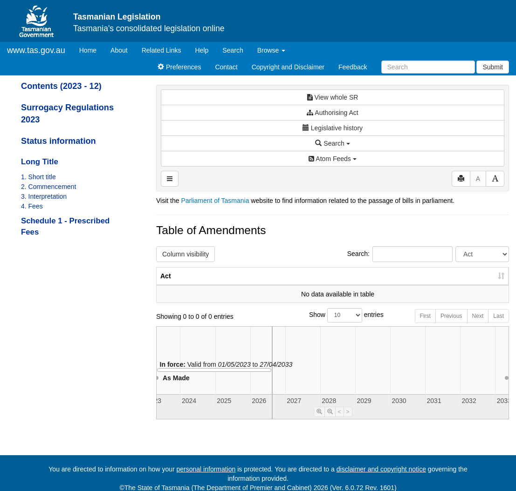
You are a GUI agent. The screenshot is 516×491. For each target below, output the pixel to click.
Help (202, 50)
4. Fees (32, 206)
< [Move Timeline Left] (339, 421)
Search (232, 50)
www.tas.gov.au (36, 50)
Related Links (161, 50)
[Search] (428, 67)
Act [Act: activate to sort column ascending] (165, 285)
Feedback (352, 67)
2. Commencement (48, 186)
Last (498, 325)
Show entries (332, 324)
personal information (206, 469)
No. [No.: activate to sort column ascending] (353, 285)
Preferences (179, 67)
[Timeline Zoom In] (319, 421)
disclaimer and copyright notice (381, 469)
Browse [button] (271, 50)
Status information (58, 141)
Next (478, 325)
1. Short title (38, 177)
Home (91, 49)
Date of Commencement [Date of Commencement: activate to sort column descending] (459, 280)
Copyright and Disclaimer (288, 67)
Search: (400, 254)
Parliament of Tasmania (215, 200)
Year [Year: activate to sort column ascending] (396, 285)
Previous (451, 325)
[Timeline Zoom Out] (330, 421)
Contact (226, 67)
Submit (492, 67)
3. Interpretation (44, 196)
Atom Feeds (332, 158)
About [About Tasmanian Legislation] (119, 50)
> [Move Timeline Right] (348, 421)
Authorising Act (332, 112)
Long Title (39, 161)
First (425, 325)
